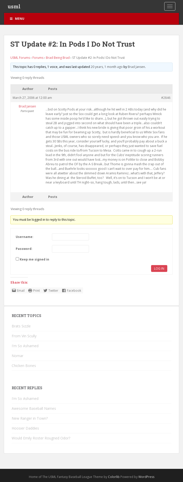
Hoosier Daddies (25, 428)
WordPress (146, 477)
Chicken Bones (24, 365)
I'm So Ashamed (25, 345)
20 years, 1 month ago (107, 67)
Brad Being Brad (58, 57)
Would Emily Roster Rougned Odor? (41, 438)
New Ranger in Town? (30, 418)
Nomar (17, 355)
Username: (24, 237)
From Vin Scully (24, 335)
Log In (159, 268)
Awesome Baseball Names (34, 408)
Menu (16, 18)
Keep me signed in (34, 259)
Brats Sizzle (21, 326)
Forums (37, 57)
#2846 (165, 98)
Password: (24, 249)
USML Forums (20, 57)
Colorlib (114, 477)
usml (14, 6)
